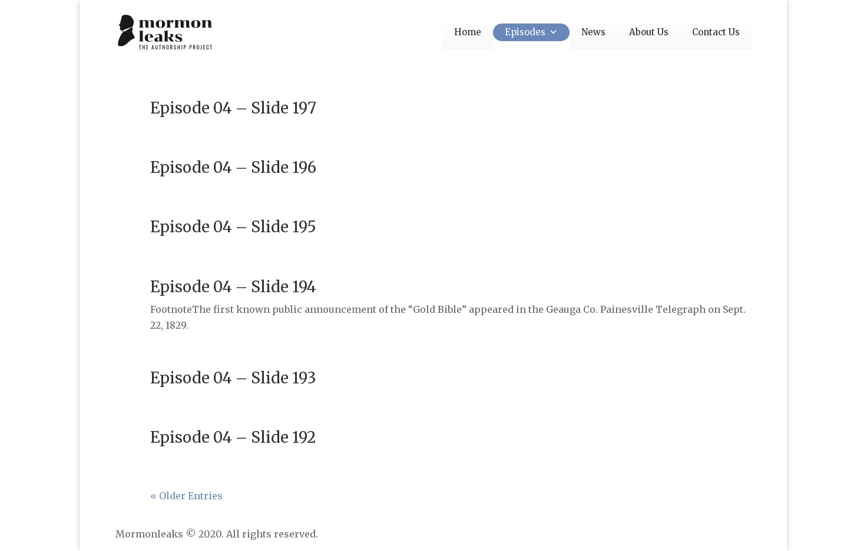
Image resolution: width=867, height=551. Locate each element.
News (593, 32)
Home (467, 32)
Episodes (531, 32)
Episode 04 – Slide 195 (233, 226)
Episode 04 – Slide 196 (233, 167)
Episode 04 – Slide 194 (233, 286)
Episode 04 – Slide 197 (233, 108)
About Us (649, 32)
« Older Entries (186, 496)
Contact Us (716, 32)
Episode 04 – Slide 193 (233, 378)
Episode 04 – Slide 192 (233, 437)
